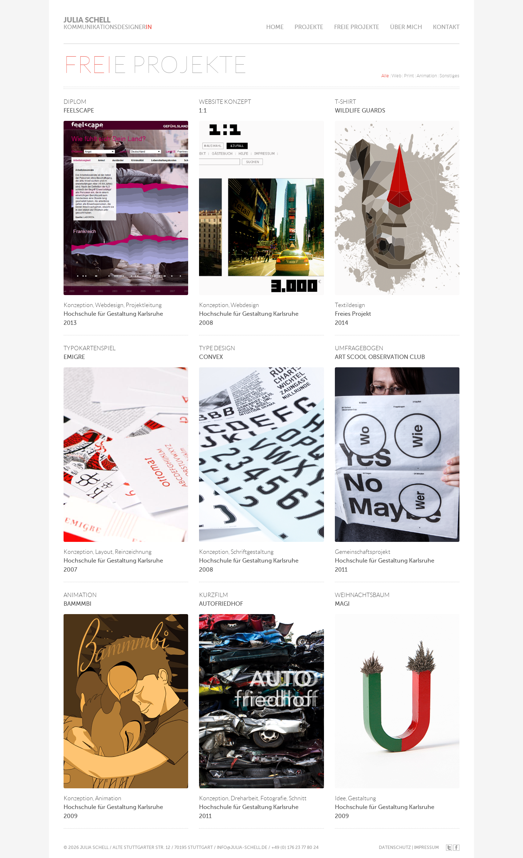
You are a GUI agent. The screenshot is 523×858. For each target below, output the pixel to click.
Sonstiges (449, 75)
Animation (427, 75)
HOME (275, 27)
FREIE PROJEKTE (356, 27)
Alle (385, 75)
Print (409, 75)
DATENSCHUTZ (395, 847)
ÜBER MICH (406, 27)
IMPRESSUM (426, 847)
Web (396, 75)
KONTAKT (446, 27)
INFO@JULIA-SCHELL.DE (242, 847)
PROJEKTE (309, 27)
